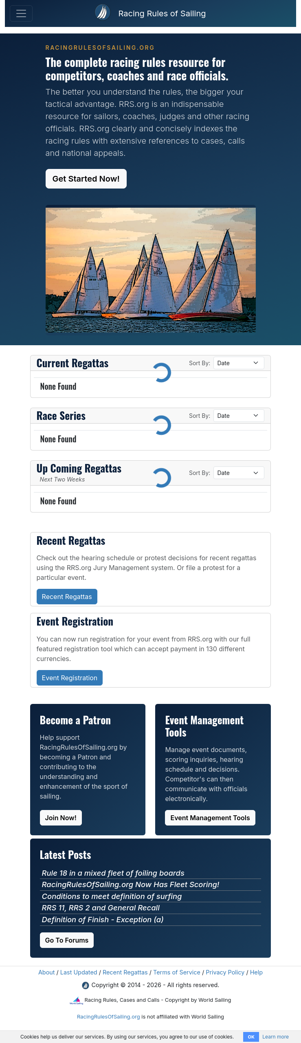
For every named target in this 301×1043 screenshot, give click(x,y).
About (46, 972)
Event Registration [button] (70, 678)
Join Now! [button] (61, 818)
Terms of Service (176, 972)
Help (256, 972)
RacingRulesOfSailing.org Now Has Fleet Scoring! (131, 884)
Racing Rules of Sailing (162, 13)
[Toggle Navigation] (21, 13)
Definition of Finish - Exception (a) (103, 919)
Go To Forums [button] (67, 940)
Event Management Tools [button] (210, 818)
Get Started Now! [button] (86, 179)
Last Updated (78, 972)
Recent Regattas (125, 972)
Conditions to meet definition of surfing (112, 896)
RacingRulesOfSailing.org (108, 1016)
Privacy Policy (225, 972)
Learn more (275, 1037)
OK (251, 1037)
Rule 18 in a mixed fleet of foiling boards (113, 872)
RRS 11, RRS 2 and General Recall (101, 907)
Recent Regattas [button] (67, 597)
